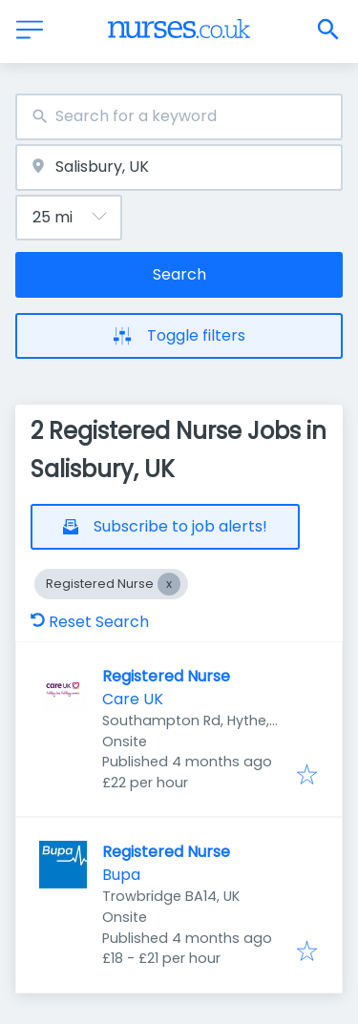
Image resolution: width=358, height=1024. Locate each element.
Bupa (121, 875)
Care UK (132, 699)
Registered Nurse (166, 676)
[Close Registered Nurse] (169, 584)
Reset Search (90, 622)
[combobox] (179, 117)
